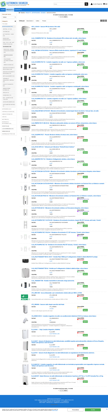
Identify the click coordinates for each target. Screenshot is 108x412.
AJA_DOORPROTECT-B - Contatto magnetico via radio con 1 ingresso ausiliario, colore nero (58, 62)
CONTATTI (18, 10)
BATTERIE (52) (5, 119)
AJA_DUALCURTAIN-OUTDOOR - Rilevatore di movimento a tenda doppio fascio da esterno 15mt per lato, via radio (65, 111)
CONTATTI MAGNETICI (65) (8, 85)
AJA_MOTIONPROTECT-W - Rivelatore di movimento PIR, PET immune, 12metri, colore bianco (59, 244)
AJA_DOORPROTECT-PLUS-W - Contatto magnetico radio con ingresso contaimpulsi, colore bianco (60, 86)
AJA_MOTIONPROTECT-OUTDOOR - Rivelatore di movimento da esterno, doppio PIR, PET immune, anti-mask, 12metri (66, 220)
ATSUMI (51, 297)
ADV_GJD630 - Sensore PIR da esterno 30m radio (46, 26)
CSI (50, 320)
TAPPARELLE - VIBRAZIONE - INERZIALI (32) (8, 80)
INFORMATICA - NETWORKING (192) (6, 122)
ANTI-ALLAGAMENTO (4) (8, 76)
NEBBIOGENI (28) (6, 131)
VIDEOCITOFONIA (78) (7, 114)
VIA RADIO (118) (7, 46)
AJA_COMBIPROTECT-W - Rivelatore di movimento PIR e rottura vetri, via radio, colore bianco (59, 38)
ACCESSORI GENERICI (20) (8, 101)
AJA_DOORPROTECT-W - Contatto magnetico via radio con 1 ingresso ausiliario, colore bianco (59, 98)
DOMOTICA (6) (5, 126)
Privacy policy (55, 410)
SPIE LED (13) (6, 92)
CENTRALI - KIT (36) (7, 29)
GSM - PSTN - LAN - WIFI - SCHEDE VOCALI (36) (9, 43)
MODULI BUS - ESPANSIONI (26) (6, 39)
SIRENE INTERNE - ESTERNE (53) (7, 89)
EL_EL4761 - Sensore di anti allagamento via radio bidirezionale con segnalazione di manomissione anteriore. (63, 352)
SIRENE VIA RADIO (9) (8, 64)
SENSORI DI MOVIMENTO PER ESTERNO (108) (9, 68)
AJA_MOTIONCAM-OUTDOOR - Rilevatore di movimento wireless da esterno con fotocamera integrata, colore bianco (66, 171)
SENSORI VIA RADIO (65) (8, 55)
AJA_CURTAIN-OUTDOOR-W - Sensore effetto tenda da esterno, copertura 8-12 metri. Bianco (59, 50)
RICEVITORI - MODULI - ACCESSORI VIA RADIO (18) (9, 51)
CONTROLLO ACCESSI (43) (8, 111)
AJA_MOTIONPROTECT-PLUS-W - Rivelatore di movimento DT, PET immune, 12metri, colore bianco (60, 232)
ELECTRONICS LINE (54, 333)
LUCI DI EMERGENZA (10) (7, 128)
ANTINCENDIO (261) (6, 109)
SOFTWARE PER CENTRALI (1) (9, 105)
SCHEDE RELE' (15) (7, 95)
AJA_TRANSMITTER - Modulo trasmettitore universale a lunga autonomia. (53, 280)
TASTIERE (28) (6, 31)
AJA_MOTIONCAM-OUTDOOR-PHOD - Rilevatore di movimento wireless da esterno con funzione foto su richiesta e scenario (68, 183)
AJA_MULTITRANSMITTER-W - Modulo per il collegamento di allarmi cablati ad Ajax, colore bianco (60, 268)
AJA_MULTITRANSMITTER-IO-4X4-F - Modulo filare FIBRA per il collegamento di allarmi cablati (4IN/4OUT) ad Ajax (65, 257)
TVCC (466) (4, 23)
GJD (51, 30)
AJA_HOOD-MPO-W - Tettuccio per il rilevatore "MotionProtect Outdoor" (53, 147)
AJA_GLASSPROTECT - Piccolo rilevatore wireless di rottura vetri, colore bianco (54, 134)
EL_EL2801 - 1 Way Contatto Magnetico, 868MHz (46, 329)
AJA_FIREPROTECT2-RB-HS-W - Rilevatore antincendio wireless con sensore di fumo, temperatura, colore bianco (64, 123)
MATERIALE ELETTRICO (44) (8, 133)
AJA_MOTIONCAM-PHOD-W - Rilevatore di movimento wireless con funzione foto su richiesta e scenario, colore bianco (66, 195)
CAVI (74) (4, 116)
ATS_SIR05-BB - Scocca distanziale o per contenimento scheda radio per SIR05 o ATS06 (57, 293)
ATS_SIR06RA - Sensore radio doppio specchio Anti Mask (48, 304)
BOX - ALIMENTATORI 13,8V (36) (8, 98)
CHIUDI (106, 409)
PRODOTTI (9, 10)
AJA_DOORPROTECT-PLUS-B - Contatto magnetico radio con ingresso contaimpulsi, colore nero (59, 74)
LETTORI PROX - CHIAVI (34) (8, 35)
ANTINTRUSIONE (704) (7, 26)
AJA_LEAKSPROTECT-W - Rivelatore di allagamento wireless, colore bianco (53, 159)
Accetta (93, 409)
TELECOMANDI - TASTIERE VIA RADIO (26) (8, 60)
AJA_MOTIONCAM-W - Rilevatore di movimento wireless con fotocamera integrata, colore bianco (60, 208)
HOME (3, 10)
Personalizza (75, 409)
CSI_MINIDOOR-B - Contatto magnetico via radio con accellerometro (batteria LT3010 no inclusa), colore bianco (64, 316)
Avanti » (65, 16)
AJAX (51, 42)
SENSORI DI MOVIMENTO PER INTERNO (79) (9, 72)
